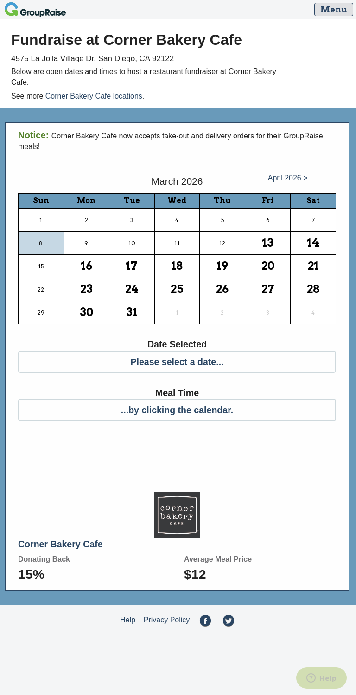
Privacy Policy (167, 620)
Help (127, 620)
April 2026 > (288, 178)
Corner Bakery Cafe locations (93, 96)
